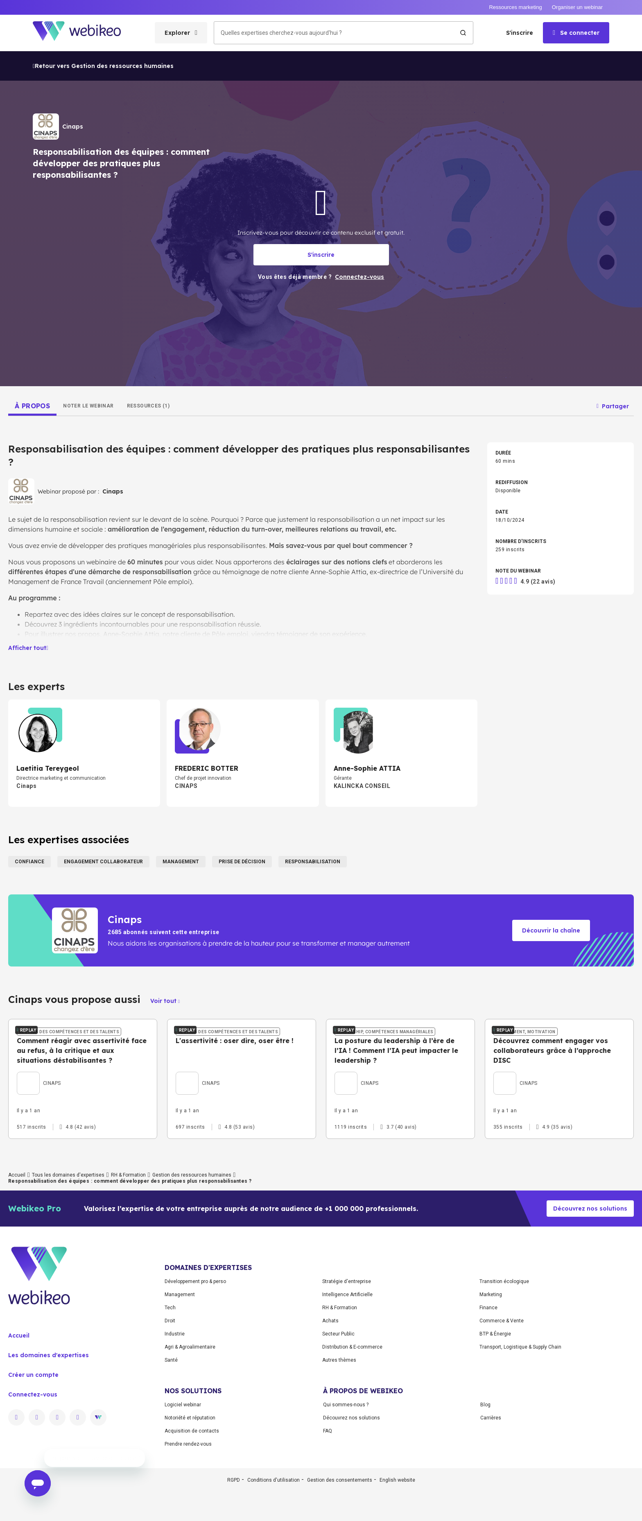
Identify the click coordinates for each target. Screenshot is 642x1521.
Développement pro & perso (195, 1352)
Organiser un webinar (577, 7)
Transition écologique (504, 1352)
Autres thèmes (339, 1430)
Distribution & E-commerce (352, 1417)
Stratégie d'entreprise (346, 1352)
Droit (170, 1391)
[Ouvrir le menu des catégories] (181, 32)
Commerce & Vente (501, 1391)
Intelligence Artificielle (347, 1365)
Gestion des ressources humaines (191, 1245)
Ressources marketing (515, 7)
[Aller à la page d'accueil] (84, 33)
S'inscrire (519, 32)
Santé (171, 1430)
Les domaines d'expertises (48, 1425)
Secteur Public (338, 1404)
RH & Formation (128, 1245)
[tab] (32, 406)
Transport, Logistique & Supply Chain (520, 1417)
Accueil (16, 1245)
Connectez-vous (32, 1465)
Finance (488, 1378)
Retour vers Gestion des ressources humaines (103, 66)
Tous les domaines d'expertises (68, 1245)
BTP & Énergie (495, 1404)
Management (180, 1365)
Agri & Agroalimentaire (190, 1417)
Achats (330, 1391)
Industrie (175, 1404)
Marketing (490, 1365)
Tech (170, 1378)
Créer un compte (33, 1445)
